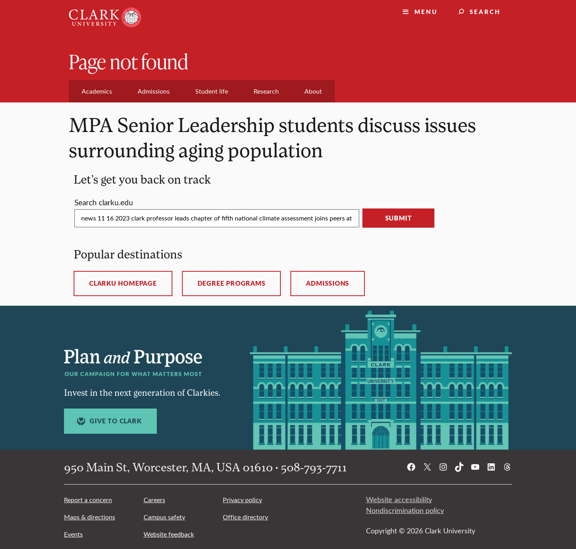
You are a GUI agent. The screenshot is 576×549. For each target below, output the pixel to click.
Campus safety (164, 517)
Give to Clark (108, 421)
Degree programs (232, 283)
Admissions (327, 283)
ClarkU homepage (123, 283)
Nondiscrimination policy (405, 510)
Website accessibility (399, 499)
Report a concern (88, 499)
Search (485, 11)
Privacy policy (242, 499)
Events (73, 534)
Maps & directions (89, 517)
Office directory (245, 517)
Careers (154, 499)
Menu (426, 11)
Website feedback (169, 534)
